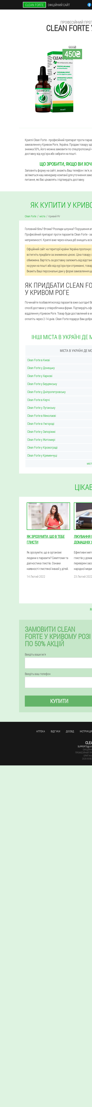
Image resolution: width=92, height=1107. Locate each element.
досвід (70, 731)
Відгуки (55, 731)
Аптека (40, 731)
